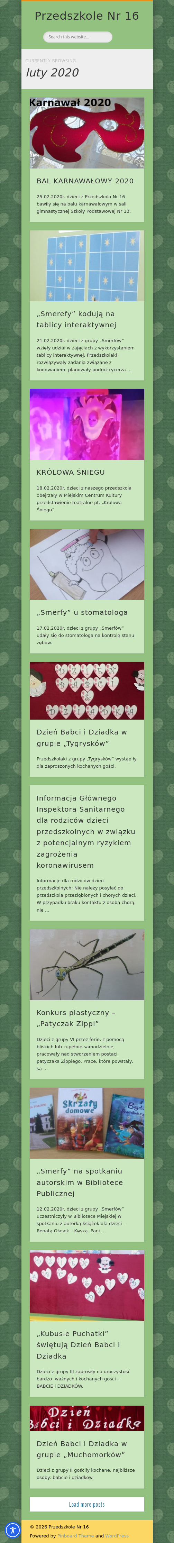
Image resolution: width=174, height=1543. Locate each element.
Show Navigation (127, 61)
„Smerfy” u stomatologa (82, 612)
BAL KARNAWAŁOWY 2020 (85, 181)
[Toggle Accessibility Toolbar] (12, 1530)
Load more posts (87, 1504)
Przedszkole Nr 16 (87, 15)
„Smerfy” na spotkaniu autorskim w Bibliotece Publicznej (80, 1182)
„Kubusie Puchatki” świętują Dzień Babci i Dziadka (78, 1345)
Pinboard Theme (75, 1536)
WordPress (117, 1536)
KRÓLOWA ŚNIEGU (71, 472)
